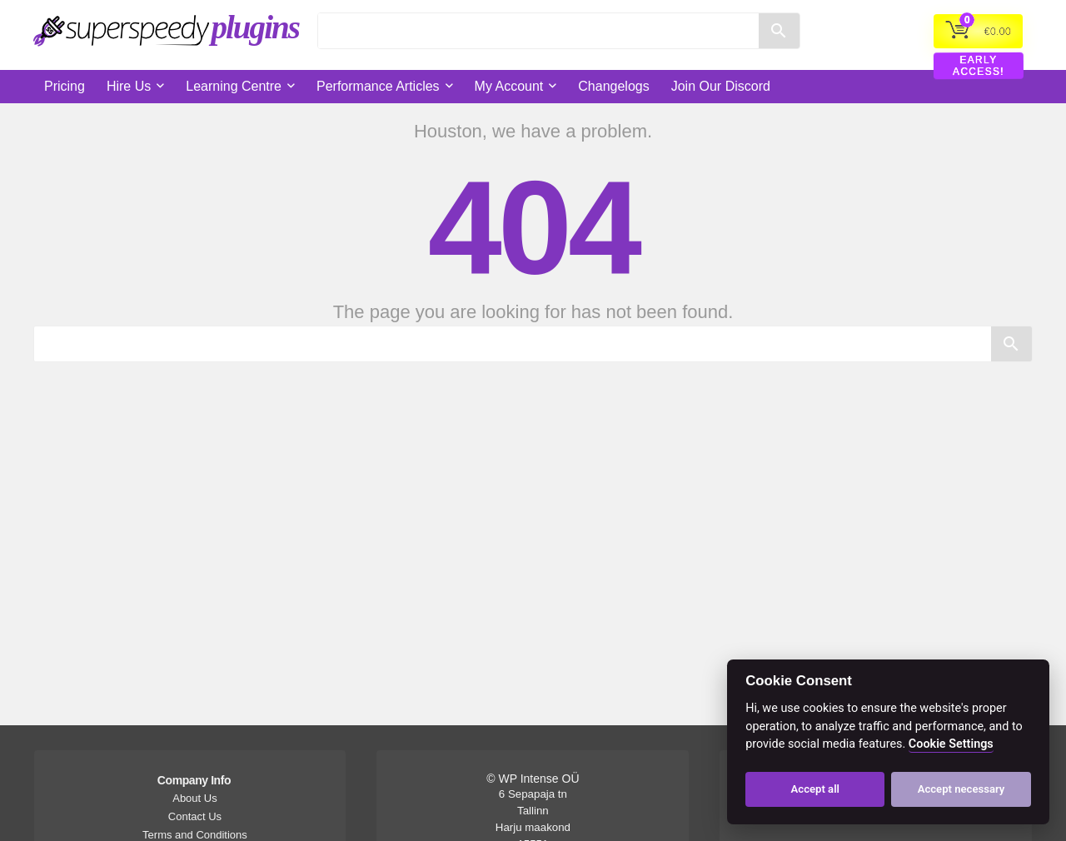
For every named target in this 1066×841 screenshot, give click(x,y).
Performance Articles (378, 86)
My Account (509, 86)
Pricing (64, 86)
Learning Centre (233, 86)
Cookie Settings (951, 744)
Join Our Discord (720, 86)
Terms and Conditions (194, 835)
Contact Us (195, 816)
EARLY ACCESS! (979, 65)
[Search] (538, 30)
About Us (194, 798)
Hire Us (129, 86)
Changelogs (613, 86)
